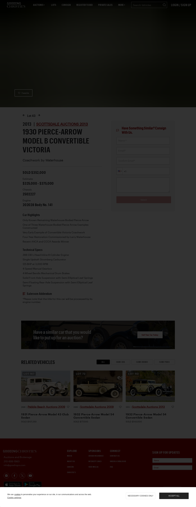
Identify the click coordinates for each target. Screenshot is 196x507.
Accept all (173, 496)
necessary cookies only (140, 496)
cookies (17, 494)
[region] (98, 497)
